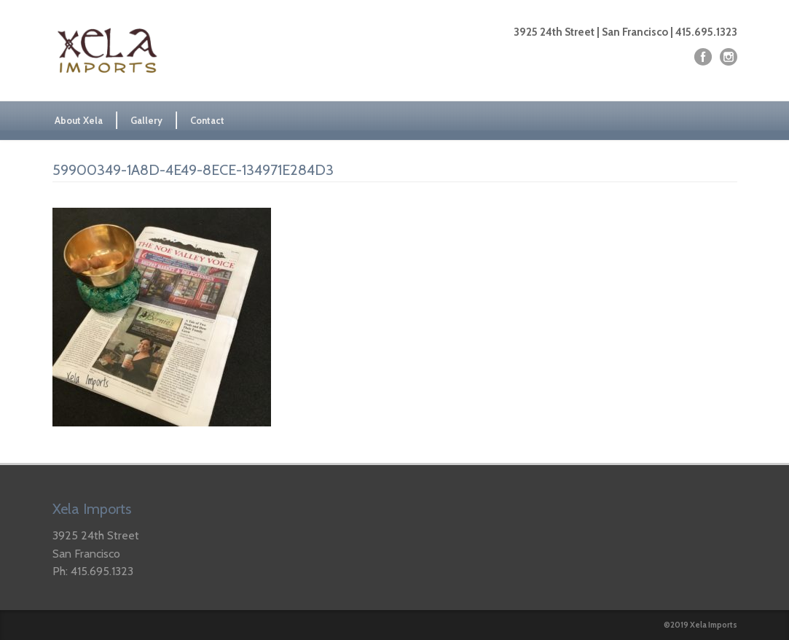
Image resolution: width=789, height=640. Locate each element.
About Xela (79, 120)
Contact (207, 120)
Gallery (146, 120)
